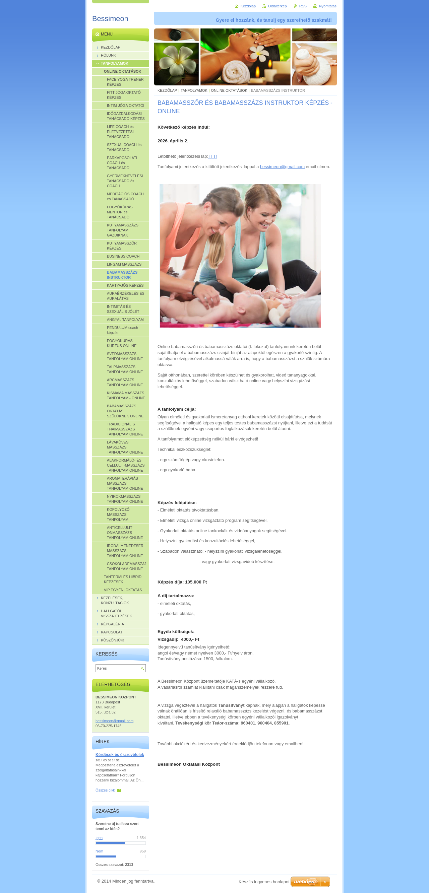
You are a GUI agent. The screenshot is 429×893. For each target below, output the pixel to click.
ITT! (212, 156)
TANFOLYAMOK (194, 90)
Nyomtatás (327, 6)
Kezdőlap (248, 6)
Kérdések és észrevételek (120, 754)
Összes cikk (105, 790)
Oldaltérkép (277, 6)
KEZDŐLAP (167, 90)
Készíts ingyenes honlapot (264, 881)
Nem (99, 851)
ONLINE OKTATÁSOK (229, 90)
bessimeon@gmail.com (282, 166)
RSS (303, 6)
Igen (99, 838)
